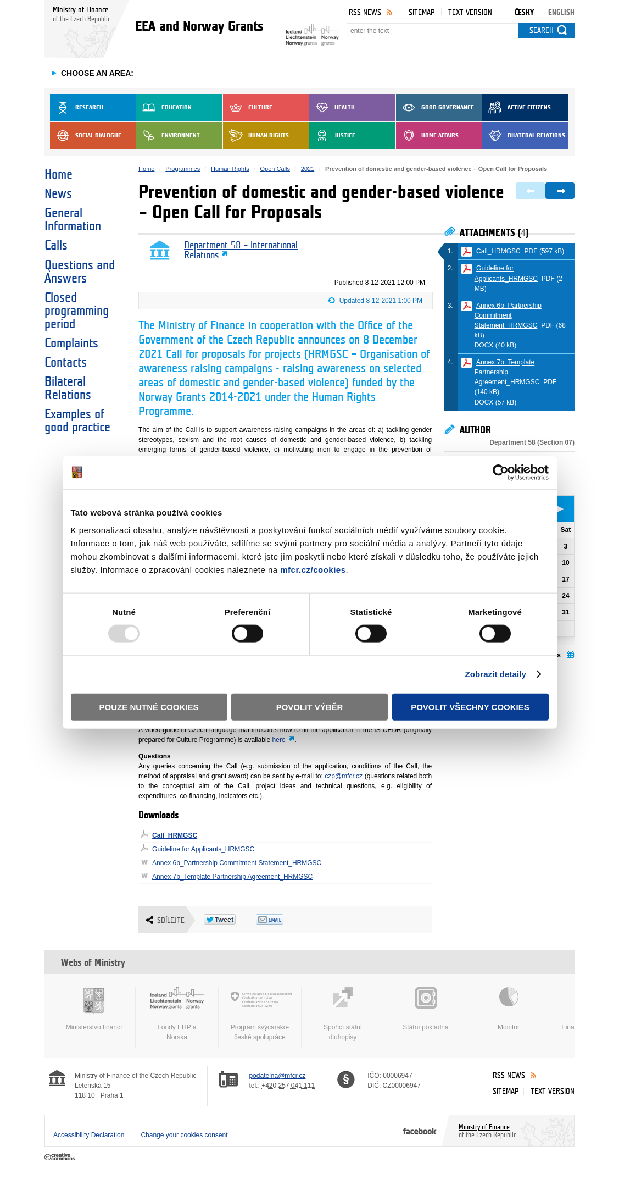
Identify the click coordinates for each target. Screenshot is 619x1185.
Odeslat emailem (282, 919)
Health (332, 108)
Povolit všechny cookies (470, 706)
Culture (247, 108)
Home (58, 175)
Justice (332, 136)
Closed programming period (76, 311)
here (279, 740)
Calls (56, 246)
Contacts (65, 363)
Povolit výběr (309, 706)
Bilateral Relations (523, 136)
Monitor (508, 1009)
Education (164, 108)
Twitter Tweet (230, 919)
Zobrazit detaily (495, 674)
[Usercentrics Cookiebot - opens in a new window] (501, 472)
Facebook (420, 1130)
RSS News (365, 12)
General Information (72, 219)
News (58, 194)
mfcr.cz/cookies (312, 569)
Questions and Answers (79, 272)
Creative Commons (60, 1157)
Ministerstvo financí (94, 1009)
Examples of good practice (77, 421)
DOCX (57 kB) (496, 402)
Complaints (71, 343)
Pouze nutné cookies (149, 706)
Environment (168, 136)
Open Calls (275, 168)
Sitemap (421, 12)
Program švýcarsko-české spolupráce (260, 1014)
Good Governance (435, 108)
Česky (524, 12)
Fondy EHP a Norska (177, 1014)
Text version (470, 12)
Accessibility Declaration (88, 1135)
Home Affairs (427, 136)
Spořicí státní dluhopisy (343, 1014)
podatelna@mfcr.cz (277, 1075)
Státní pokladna (425, 1009)
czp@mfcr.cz (344, 776)
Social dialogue (85, 136)
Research (76, 108)
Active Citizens (516, 108)
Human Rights (256, 136)
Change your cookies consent (184, 1135)
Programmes (182, 168)
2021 (307, 168)
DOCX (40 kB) (496, 345)
